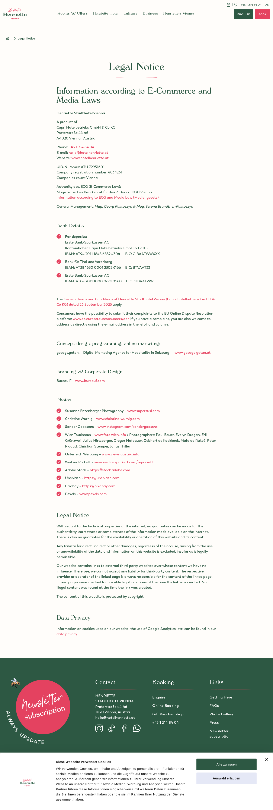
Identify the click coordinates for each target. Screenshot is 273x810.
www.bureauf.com (90, 380)
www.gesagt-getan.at (192, 352)
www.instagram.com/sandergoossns (127, 426)
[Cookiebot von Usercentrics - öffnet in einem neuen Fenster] (27, 801)
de (266, 5)
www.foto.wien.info (110, 434)
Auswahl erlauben (226, 763)
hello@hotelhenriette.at (88, 152)
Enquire (158, 697)
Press (214, 722)
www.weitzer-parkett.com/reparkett (123, 462)
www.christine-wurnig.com (118, 418)
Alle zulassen (226, 749)
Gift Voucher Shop (167, 714)
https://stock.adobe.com (110, 470)
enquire (243, 14)
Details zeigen (227, 801)
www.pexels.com (93, 494)
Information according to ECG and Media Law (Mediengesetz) (108, 197)
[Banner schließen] (266, 744)
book (262, 14)
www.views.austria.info (120, 454)
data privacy (67, 634)
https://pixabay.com (98, 486)
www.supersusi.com (143, 410)
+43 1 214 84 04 (81, 147)
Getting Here (220, 697)
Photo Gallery (221, 714)
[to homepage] (15, 14)
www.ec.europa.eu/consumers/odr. (101, 318)
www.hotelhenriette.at (90, 158)
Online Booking (165, 705)
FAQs (214, 705)
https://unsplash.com (101, 477)
